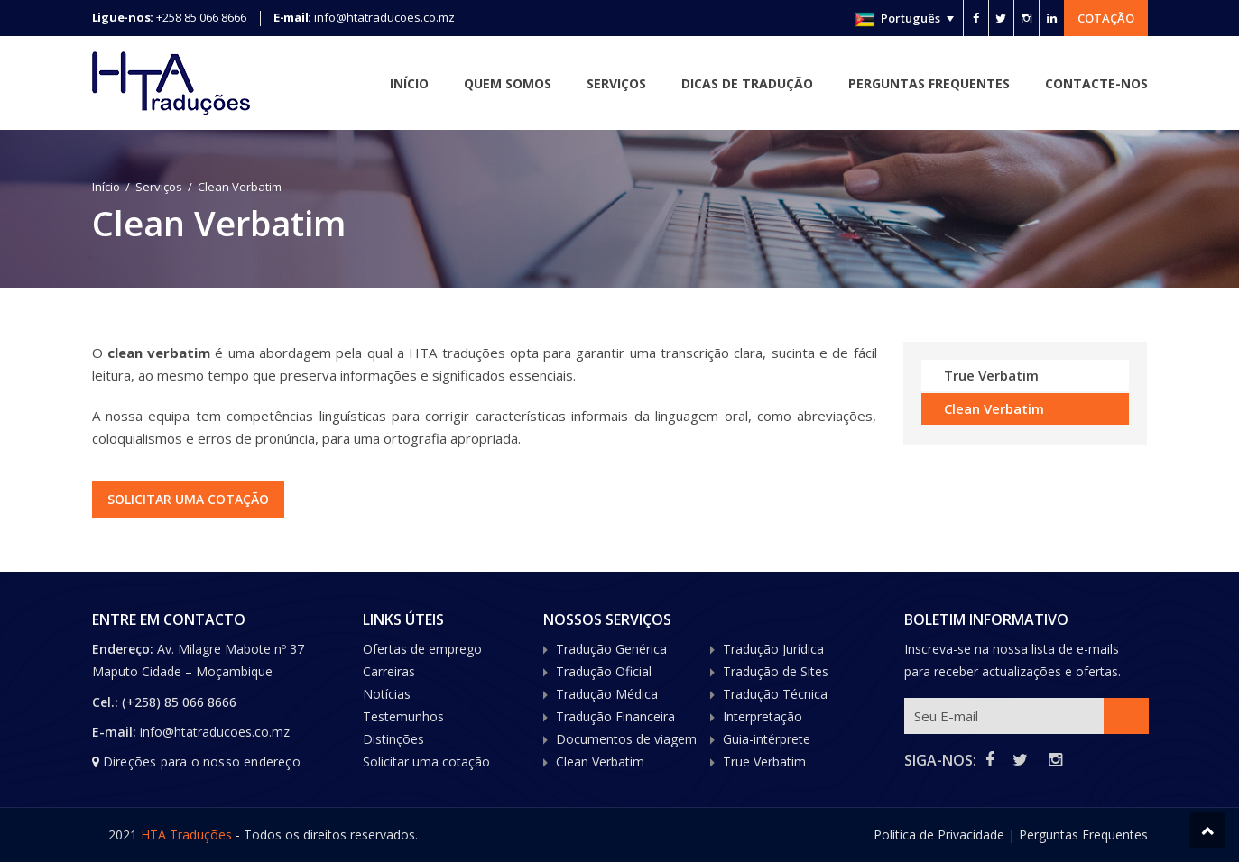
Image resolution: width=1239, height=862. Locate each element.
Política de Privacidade (939, 834)
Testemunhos (403, 716)
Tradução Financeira (615, 716)
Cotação (1105, 18)
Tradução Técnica (775, 693)
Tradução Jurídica (773, 648)
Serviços (616, 83)
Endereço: (124, 648)
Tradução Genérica (611, 648)
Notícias (387, 693)
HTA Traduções (186, 834)
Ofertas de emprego (422, 648)
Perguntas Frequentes (929, 83)
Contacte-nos (1096, 83)
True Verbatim (991, 375)
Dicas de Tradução (747, 83)
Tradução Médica (607, 693)
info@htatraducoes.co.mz (384, 17)
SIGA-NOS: (940, 760)
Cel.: (105, 702)
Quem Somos (507, 83)
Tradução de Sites (775, 671)
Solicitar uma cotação (190, 499)
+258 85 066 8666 (201, 17)
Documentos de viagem (626, 738)
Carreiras (389, 671)
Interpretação (762, 716)
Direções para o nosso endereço (202, 761)
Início (409, 83)
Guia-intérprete (766, 738)
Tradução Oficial (604, 671)
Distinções (393, 738)
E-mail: (114, 731)
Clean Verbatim (994, 408)
